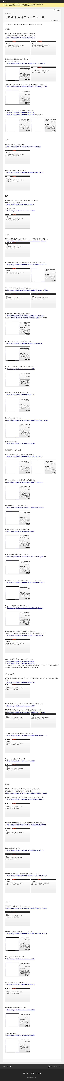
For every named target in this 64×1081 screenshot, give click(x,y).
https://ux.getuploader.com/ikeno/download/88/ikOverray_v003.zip (26, 315)
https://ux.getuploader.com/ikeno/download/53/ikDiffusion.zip (24, 343)
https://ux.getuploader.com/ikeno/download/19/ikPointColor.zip (25, 635)
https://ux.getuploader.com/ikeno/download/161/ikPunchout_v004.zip (27, 908)
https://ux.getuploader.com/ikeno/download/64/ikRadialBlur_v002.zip (27, 933)
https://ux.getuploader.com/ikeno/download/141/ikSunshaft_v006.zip (26, 264)
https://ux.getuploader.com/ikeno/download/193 (20, 114)
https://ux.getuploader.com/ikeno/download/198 (20, 959)
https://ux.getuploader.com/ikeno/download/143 (20, 706)
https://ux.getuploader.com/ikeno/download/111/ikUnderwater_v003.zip (27, 290)
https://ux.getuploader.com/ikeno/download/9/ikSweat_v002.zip (25, 850)
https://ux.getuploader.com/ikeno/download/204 (20, 531)
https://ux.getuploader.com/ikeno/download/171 (20, 204)
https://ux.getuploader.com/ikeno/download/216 (20, 1010)
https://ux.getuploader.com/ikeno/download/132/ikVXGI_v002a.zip (26, 63)
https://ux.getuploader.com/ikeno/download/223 (20, 1035)
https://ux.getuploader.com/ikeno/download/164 (20, 663)
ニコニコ (7, 1)
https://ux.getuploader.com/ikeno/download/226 (20, 369)
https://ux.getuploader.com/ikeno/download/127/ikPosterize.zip (25, 482)
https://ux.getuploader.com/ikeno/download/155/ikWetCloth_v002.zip (27, 793)
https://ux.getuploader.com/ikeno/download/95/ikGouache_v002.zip (26, 556)
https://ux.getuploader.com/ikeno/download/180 (20, 443)
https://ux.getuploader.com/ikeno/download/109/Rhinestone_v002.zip (27, 86)
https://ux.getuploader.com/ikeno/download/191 (20, 112)
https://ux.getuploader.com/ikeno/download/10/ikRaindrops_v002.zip (27, 875)
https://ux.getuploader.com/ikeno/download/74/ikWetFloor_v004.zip (26, 824)
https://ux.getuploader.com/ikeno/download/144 (20, 661)
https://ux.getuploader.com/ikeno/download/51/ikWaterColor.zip (25, 507)
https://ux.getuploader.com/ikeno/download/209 (20, 984)
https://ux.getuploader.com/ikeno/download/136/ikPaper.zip (24, 146)
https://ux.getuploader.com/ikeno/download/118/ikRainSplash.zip (25, 799)
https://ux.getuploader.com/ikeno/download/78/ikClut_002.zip (24, 456)
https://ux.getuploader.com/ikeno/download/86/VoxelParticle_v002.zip (27, 735)
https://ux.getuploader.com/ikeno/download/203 (20, 37)
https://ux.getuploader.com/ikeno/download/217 (20, 761)
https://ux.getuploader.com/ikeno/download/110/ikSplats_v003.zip (26, 582)
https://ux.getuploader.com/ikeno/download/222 (20, 211)
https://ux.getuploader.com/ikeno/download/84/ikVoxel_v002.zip (25, 172)
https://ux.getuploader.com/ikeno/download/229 (20, 682)
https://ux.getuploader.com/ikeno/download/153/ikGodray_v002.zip (26, 241)
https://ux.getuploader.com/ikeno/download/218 (20, 394)
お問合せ (32, 1073)
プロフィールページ (55, 1066)
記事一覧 (38, 1073)
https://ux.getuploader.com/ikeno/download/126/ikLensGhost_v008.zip (27, 420)
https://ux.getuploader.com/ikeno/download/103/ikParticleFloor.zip (26, 712)
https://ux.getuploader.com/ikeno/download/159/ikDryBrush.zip (25, 608)
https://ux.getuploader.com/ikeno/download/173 (24, 317)
